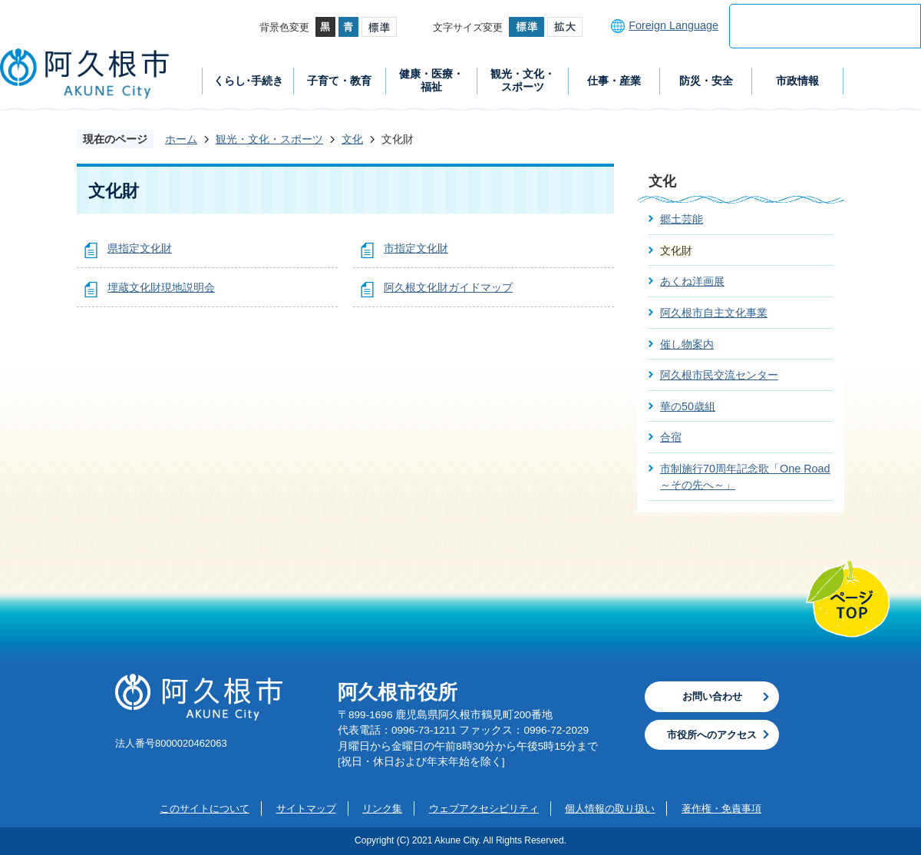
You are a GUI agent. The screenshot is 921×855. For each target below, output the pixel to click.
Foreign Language (673, 25)
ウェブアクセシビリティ (484, 808)
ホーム (181, 139)
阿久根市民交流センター (719, 375)
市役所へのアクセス (712, 735)
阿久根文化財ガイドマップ (448, 287)
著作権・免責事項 (721, 808)
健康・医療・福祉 (431, 80)
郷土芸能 (681, 219)
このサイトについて (204, 808)
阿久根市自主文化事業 (714, 313)
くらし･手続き (248, 81)
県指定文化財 (139, 248)
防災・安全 (706, 81)
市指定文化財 (416, 248)
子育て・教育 (339, 81)
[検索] (809, 26)
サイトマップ (306, 808)
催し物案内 (687, 344)
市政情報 (797, 81)
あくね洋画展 (692, 281)
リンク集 (382, 808)
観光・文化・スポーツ (522, 80)
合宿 (671, 437)
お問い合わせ (712, 696)
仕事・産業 (614, 81)
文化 (352, 139)
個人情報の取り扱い (610, 808)
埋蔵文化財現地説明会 (161, 287)
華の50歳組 (687, 406)
